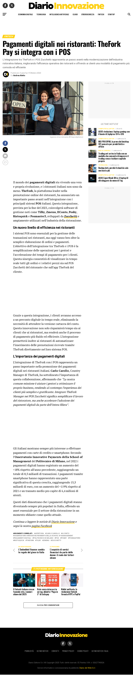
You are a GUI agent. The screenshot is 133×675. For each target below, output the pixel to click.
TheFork (30, 540)
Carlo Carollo (53, 533)
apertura (39, 533)
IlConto (65, 533)
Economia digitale (25, 14)
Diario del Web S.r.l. (87, 668)
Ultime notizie (42, 651)
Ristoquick (19, 540)
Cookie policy (82, 651)
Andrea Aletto (19, 75)
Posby (64, 538)
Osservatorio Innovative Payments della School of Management (43, 536)
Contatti (55, 651)
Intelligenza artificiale (59, 14)
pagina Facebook (41, 526)
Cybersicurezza (87, 14)
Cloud (75, 14)
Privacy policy (68, 651)
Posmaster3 (74, 538)
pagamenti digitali (22, 538)
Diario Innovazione (63, 521)
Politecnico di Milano (43, 538)
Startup (111, 14)
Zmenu (46, 540)
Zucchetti (56, 540)
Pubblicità (29, 651)
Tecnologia (41, 14)
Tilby (38, 540)
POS (57, 538)
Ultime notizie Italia (100, 651)
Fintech (101, 14)
